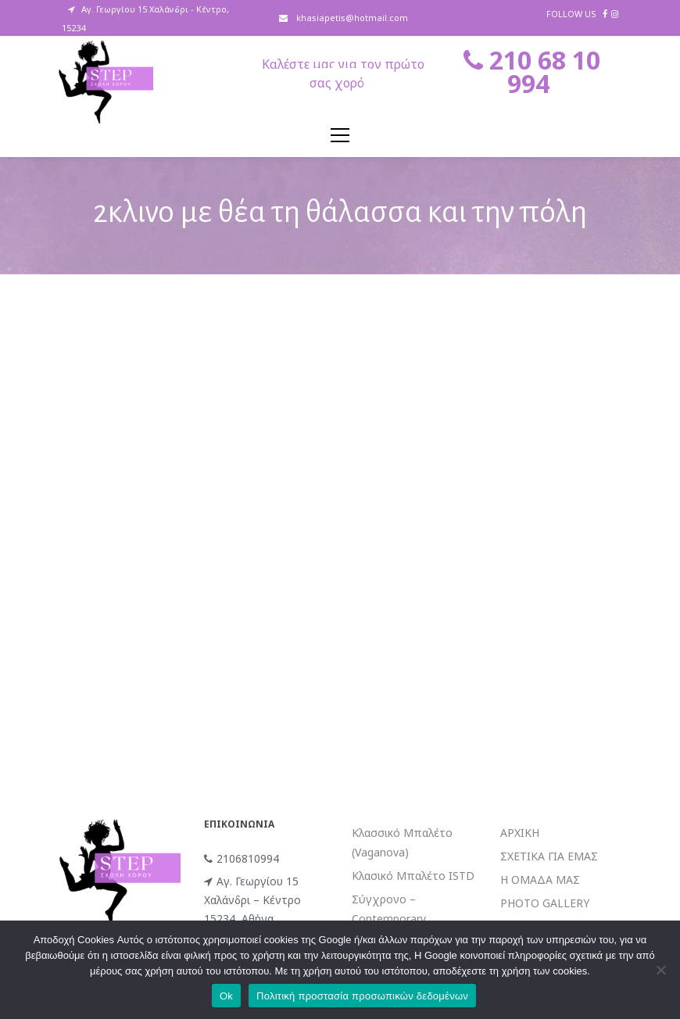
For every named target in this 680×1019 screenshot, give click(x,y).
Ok (226, 996)
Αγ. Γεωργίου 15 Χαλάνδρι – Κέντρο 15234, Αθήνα (252, 900)
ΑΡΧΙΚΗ (519, 832)
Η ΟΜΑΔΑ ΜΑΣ (540, 879)
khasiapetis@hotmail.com (351, 17)
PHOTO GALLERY (544, 903)
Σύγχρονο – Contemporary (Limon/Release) (393, 919)
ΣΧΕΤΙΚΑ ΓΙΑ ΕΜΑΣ (549, 856)
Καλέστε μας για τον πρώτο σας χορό (343, 73)
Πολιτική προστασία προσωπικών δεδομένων (362, 996)
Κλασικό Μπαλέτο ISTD (413, 875)
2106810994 (241, 858)
